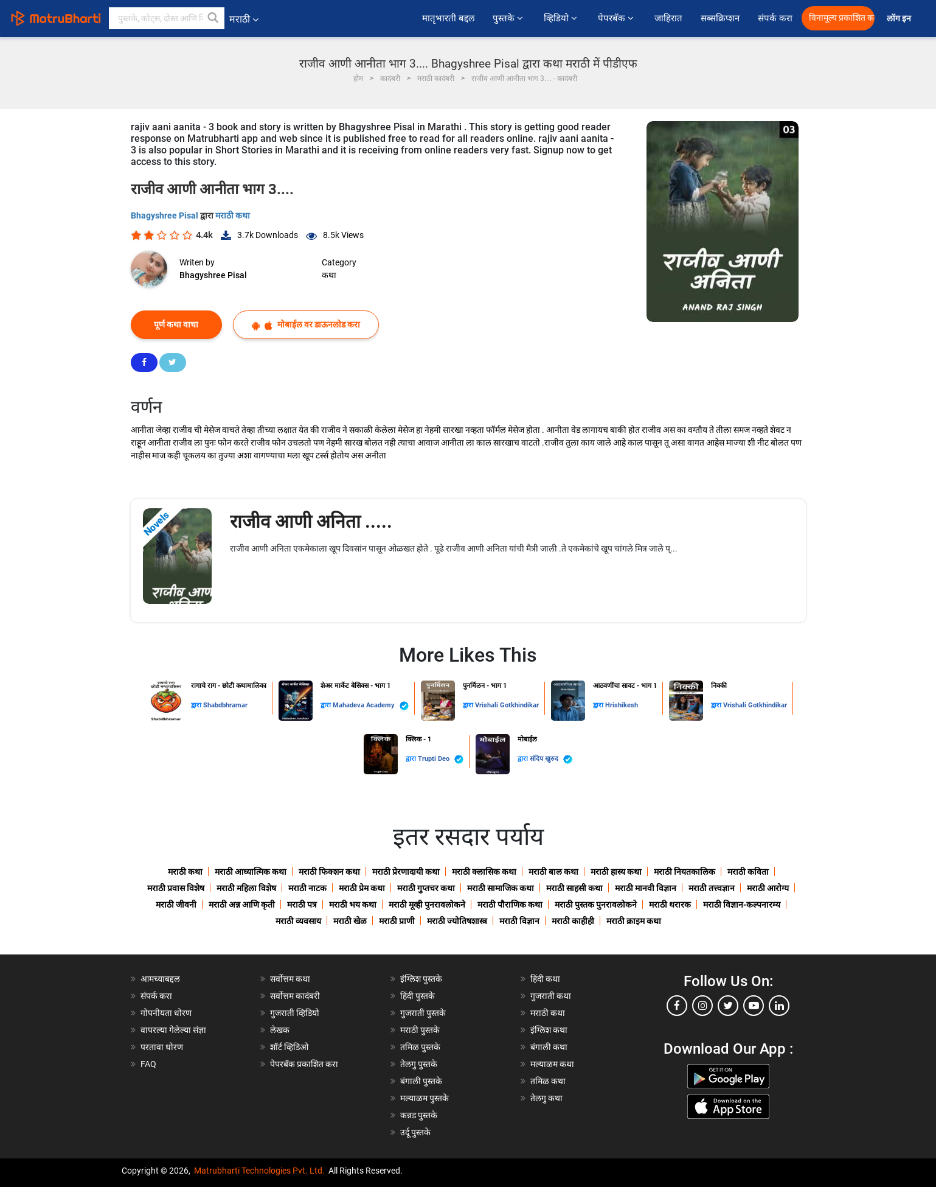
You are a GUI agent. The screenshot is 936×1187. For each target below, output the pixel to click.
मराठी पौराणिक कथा (510, 904)
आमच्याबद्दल (160, 979)
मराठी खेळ (350, 921)
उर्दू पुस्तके (415, 1132)
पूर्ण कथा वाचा (176, 324)
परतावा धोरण (162, 1047)
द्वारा (197, 705)
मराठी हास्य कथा (616, 872)
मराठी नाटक (307, 888)
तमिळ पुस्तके (420, 1047)
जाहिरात (668, 18)
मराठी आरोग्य (768, 888)
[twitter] (728, 1005)
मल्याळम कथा (552, 1064)
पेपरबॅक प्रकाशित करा (304, 1064)
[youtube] (753, 1005)
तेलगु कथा (546, 1098)
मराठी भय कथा (352, 904)
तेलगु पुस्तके (418, 1064)
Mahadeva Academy (371, 705)
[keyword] (166, 18)
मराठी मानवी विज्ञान (645, 888)
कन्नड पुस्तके (418, 1115)
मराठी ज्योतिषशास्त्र (457, 921)
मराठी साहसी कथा (574, 888)
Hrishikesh (621, 705)
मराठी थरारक (670, 904)
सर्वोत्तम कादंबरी (295, 996)
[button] (213, 18)
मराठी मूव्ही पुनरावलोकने (427, 904)
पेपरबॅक (617, 18)
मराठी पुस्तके (420, 1030)
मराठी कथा (232, 215)
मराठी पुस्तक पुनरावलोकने (596, 904)
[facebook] (677, 1005)
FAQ (148, 1064)
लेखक (279, 1030)
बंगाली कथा (548, 1047)
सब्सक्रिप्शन (720, 18)
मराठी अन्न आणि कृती (242, 904)
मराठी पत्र (302, 904)
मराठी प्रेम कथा (362, 888)
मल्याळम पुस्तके (424, 1098)
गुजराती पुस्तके (423, 1013)
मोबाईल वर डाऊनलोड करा (306, 325)
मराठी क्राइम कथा (633, 921)
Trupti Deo (440, 759)
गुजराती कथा (550, 996)
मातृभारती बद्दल (448, 18)
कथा (329, 275)
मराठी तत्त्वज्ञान (711, 888)
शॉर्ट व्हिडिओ (289, 1047)
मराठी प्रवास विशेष (175, 888)
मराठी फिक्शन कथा (329, 872)
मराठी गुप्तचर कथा (426, 888)
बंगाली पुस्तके (421, 1081)
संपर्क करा (775, 18)
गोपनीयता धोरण (166, 1013)
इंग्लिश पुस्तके (421, 979)
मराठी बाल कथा (553, 872)
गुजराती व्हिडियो (294, 1013)
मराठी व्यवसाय (298, 921)
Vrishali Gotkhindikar (507, 705)
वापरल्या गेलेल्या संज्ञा (173, 1030)
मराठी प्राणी (397, 921)
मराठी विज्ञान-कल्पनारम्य (741, 904)
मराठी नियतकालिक (684, 872)
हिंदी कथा (545, 979)
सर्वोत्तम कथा (290, 979)
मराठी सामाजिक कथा (500, 888)
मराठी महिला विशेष (246, 888)
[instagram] (702, 1005)
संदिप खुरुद (551, 759)
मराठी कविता (748, 872)
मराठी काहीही (573, 921)
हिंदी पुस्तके (417, 996)
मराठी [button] (243, 19)
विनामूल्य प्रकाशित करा (842, 18)
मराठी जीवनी (176, 904)
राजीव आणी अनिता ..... (311, 521)
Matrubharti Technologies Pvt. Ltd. (259, 1170)
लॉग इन (901, 18)
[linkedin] (779, 1005)
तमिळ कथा (548, 1081)
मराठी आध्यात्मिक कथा (250, 872)
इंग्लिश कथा (548, 1030)
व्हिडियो (562, 18)
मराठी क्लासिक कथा (484, 872)
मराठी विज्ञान (519, 921)
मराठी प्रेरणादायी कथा (406, 872)
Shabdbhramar (225, 705)
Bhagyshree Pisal (165, 215)
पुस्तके (509, 18)
